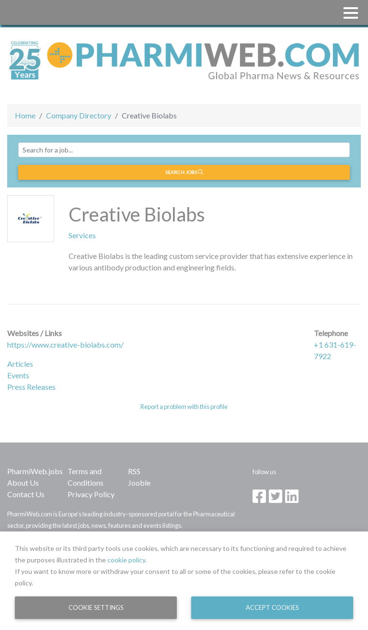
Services (82, 235)
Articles (20, 363)
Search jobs (184, 172)
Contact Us (26, 494)
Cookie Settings (96, 607)
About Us (23, 482)
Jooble (139, 482)
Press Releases (31, 386)
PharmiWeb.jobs (35, 471)
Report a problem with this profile (184, 406)
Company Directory (78, 115)
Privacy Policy (91, 494)
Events (18, 375)
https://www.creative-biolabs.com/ (65, 344)
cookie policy (126, 560)
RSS (134, 471)
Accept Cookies (272, 607)
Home (25, 115)
